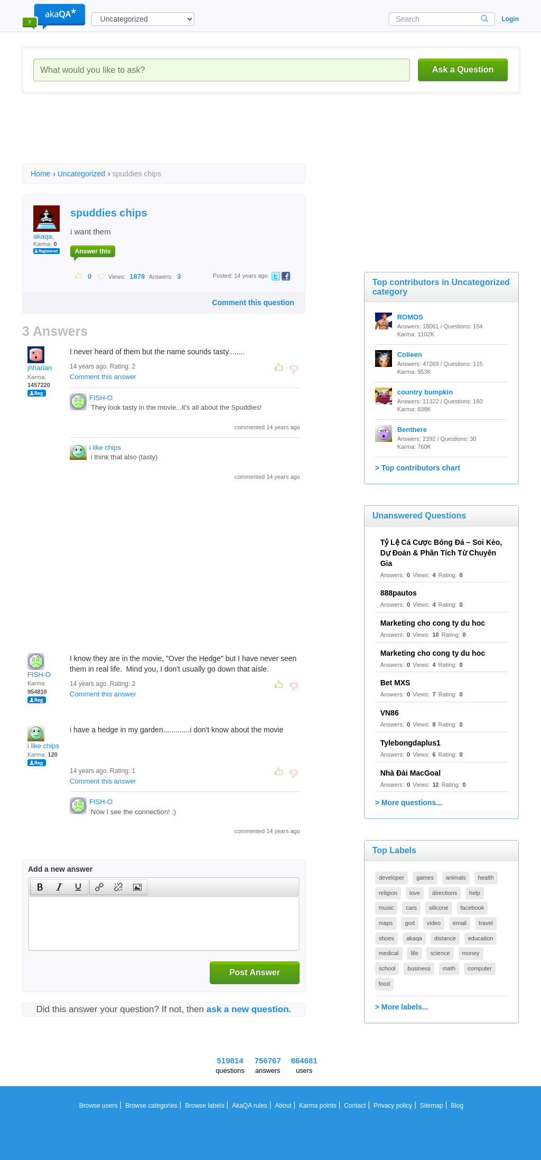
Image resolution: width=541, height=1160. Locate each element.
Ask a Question (462, 69)
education (480, 938)
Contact (355, 1105)
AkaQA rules (249, 1105)
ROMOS (410, 317)
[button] (40, 887)
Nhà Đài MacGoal (410, 773)
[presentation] (40, 887)
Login (510, 19)
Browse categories (151, 1105)
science (440, 953)
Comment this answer (103, 377)
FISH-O (101, 398)
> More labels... (401, 1007)
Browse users (98, 1105)
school (387, 968)
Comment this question (253, 302)
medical (389, 953)
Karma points (318, 1105)
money (471, 953)
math (449, 968)
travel (486, 923)
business (418, 968)
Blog (457, 1105)
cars (411, 907)
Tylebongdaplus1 (410, 743)
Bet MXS (395, 682)
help (474, 893)
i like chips (105, 447)
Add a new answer (60, 869)
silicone (439, 907)
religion (388, 893)
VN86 (389, 713)
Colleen (409, 355)
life (414, 953)
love (414, 893)
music (386, 907)
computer (480, 968)
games (425, 877)
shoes (386, 938)
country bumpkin (425, 392)
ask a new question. (249, 1009)
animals (456, 877)
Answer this (92, 251)
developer (391, 877)
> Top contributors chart (417, 468)
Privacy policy (393, 1105)
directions (444, 893)
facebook (472, 907)
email (460, 923)
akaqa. (46, 222)
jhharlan (39, 359)
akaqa (414, 938)
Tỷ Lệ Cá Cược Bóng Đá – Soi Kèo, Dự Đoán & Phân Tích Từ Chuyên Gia (441, 553)
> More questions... (408, 802)
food (384, 983)
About (283, 1105)
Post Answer (254, 972)
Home (40, 173)
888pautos (398, 593)
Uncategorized (81, 173)
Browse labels (205, 1105)
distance (445, 938)
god (409, 923)
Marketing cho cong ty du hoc (432, 623)
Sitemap (431, 1105)
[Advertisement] (214, 137)
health (486, 877)
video (434, 923)
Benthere (412, 429)
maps (386, 923)
